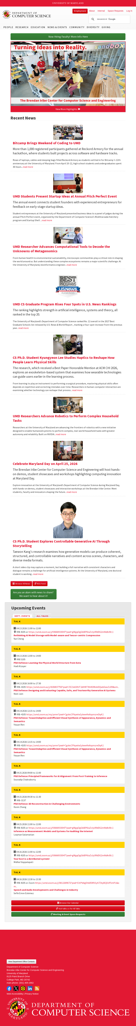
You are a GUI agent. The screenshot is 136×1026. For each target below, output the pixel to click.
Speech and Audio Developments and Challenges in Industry (46, 889)
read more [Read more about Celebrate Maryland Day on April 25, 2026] (72, 491)
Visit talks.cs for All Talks (68, 908)
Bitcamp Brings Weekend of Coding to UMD (46, 143)
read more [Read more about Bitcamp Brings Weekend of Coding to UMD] (28, 166)
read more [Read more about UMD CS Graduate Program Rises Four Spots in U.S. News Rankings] (23, 327)
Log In (129, 11)
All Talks (42, 616)
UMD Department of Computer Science (26, 14)
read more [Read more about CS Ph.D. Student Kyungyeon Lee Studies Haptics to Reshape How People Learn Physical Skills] (77, 390)
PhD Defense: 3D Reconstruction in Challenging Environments (47, 803)
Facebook (9, 988)
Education (38, 27)
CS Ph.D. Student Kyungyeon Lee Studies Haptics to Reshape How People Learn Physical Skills (64, 359)
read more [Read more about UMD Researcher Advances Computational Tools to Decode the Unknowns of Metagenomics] (72, 264)
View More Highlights (68, 109)
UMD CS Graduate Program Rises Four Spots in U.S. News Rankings (64, 304)
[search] (109, 19)
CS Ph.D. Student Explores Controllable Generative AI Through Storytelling (61, 543)
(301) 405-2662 (26, 983)
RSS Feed (40, 583)
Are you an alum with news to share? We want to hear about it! (33, 594)
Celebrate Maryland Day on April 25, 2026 (45, 463)
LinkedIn (30, 988)
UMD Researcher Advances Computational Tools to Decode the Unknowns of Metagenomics (61, 248)
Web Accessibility (15, 994)
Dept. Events (24, 615)
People (8, 27)
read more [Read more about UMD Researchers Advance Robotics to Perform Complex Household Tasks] (61, 434)
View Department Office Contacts (21, 962)
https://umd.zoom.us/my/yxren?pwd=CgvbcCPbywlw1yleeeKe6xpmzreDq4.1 (65, 714)
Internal (101, 11)
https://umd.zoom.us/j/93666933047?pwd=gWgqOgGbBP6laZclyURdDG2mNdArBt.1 (71, 631)
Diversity (93, 27)
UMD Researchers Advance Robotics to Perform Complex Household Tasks (66, 418)
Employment (80, 11)
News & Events (57, 27)
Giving (106, 27)
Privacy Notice (32, 994)
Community (76, 27)
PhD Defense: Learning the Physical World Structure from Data (47, 662)
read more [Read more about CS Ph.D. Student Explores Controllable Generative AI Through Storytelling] (38, 574)
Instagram (23, 988)
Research (22, 27)
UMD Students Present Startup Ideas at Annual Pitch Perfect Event (65, 196)
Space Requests (115, 11)
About (92, 11)
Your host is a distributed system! (32, 858)
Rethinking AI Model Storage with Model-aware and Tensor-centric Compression (57, 635)
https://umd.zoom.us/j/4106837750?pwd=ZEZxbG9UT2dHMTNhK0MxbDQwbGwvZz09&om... (72, 686)
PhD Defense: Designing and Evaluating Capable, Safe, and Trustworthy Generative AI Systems (65, 690)
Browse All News (21, 583)
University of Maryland (68, 3)
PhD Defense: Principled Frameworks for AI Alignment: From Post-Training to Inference (60, 776)
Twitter (16, 988)
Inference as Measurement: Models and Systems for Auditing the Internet (53, 831)
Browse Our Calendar (68, 902)
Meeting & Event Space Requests (68, 914)
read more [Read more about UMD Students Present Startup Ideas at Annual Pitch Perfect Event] (47, 220)
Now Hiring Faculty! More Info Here (68, 36)
